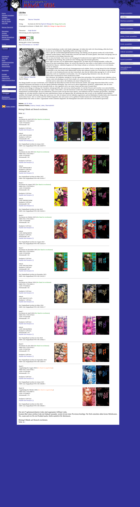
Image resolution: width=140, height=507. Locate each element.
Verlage (4, 33)
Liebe (42, 105)
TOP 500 (5, 58)
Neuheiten (5, 35)
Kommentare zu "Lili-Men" (30, 44)
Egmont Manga (46, 24)
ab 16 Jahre (28, 103)
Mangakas (5, 31)
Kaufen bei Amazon (25, 130)
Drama (32, 105)
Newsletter (5, 70)
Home (4, 13)
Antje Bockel (32, 30)
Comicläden (6, 39)
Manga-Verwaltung (8, 37)
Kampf (38, 105)
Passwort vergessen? (9, 99)
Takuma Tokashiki (34, 19)
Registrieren (6, 97)
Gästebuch (5, 56)
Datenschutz (6, 78)
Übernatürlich (49, 105)
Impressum (5, 76)
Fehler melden (10, 106)
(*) (33, 130)
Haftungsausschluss (8, 80)
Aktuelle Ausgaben (8, 15)
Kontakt (4, 74)
